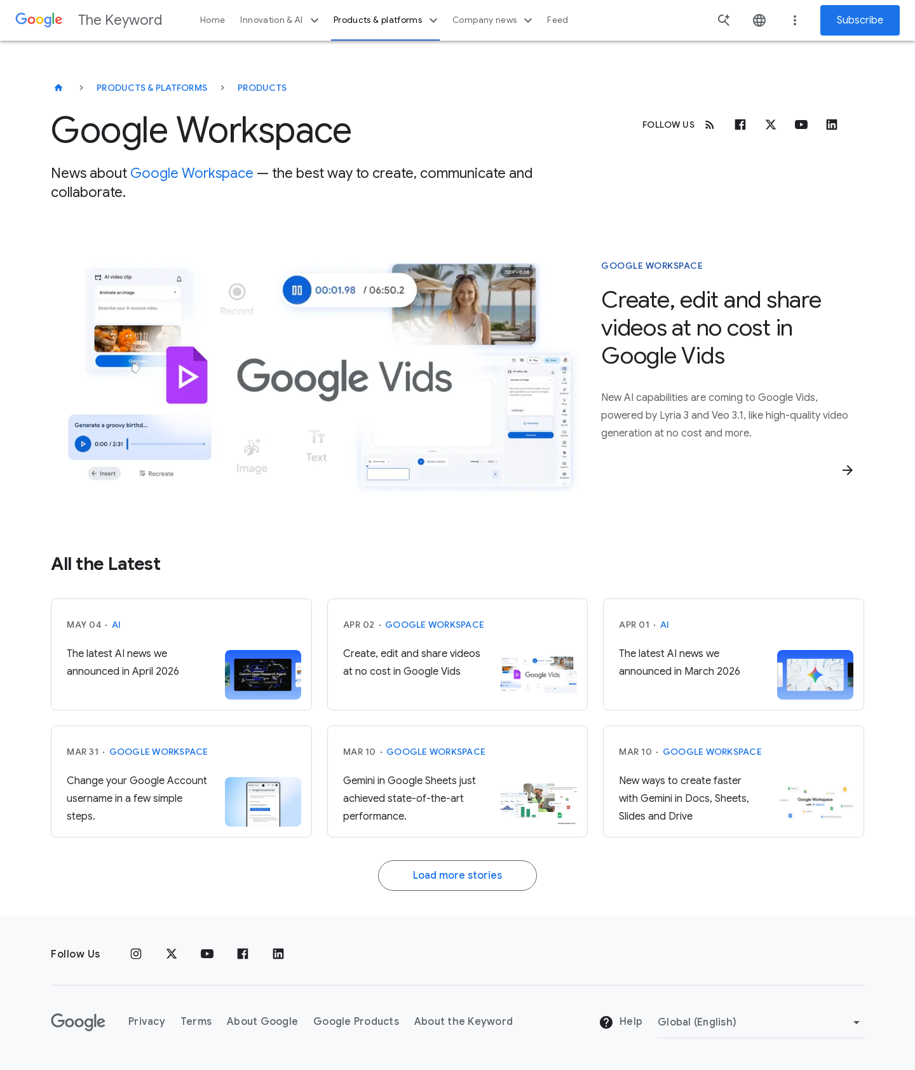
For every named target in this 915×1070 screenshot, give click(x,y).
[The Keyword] (58, 87)
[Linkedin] (832, 124)
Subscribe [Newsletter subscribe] (860, 20)
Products (262, 87)
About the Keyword (463, 1021)
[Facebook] (740, 124)
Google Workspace (192, 173)
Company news (494, 20)
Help (620, 1022)
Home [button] (212, 20)
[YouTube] (207, 954)
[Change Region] (761, 1022)
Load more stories (457, 875)
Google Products (356, 1021)
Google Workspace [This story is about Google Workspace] (652, 265)
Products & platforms (387, 20)
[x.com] (771, 124)
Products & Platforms (152, 87)
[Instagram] (136, 954)
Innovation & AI (281, 20)
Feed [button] (557, 20)
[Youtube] (801, 124)
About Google (262, 1021)
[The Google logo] (78, 1022)
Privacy (146, 1021)
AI (116, 624)
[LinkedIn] (278, 954)
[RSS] (710, 124)
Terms (196, 1021)
